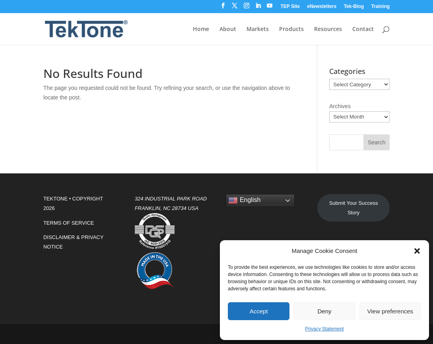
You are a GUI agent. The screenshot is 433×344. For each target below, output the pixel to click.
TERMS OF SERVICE (68, 223)
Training (380, 6)
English (244, 200)
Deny (324, 311)
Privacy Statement (324, 329)
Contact (363, 29)
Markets (258, 29)
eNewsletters (321, 6)
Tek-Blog (354, 6)
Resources (328, 29)
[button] (417, 251)
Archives (340, 106)
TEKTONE (55, 199)
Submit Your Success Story (353, 208)
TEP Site (289, 6)
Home (201, 29)
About (227, 29)
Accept (259, 311)
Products (291, 29)
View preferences (390, 311)
